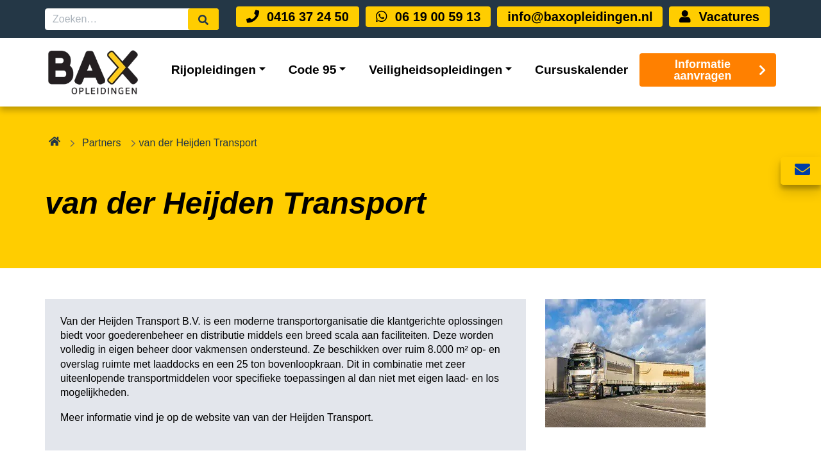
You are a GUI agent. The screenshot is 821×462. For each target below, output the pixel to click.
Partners (101, 142)
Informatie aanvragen (720, 70)
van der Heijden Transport (312, 417)
